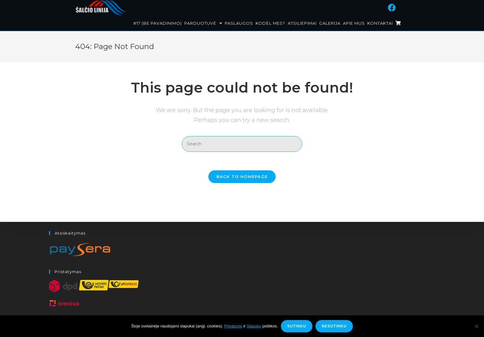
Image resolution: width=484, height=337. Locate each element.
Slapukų (254, 326)
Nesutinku (334, 326)
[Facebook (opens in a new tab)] (399, 7)
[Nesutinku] (476, 326)
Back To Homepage (242, 176)
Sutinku (296, 326)
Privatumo (233, 326)
